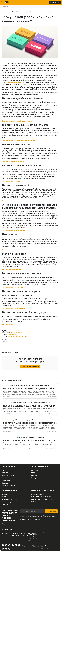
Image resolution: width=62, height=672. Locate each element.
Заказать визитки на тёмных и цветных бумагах (18, 140)
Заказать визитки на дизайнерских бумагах (17, 121)
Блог (33, 473)
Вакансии (5, 504)
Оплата (4, 497)
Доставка (5, 494)
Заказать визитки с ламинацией (13, 201)
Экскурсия (35, 478)
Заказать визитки (8, 324)
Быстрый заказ (55, 2)
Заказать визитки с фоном (11, 181)
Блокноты (5, 478)
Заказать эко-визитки (9, 250)
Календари (5, 483)
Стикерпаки (6, 480)
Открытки (5, 473)
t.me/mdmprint (14, 334)
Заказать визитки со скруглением (13, 308)
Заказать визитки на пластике (12, 287)
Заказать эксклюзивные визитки (13, 230)
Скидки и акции (7, 502)
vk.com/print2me (16, 332)
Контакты (34, 470)
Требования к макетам (9, 499)
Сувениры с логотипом (9, 485)
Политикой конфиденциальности (30, 519)
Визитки (4, 470)
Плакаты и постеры (8, 475)
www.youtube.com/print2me (18, 336)
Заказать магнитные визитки (12, 269)
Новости (34, 475)
